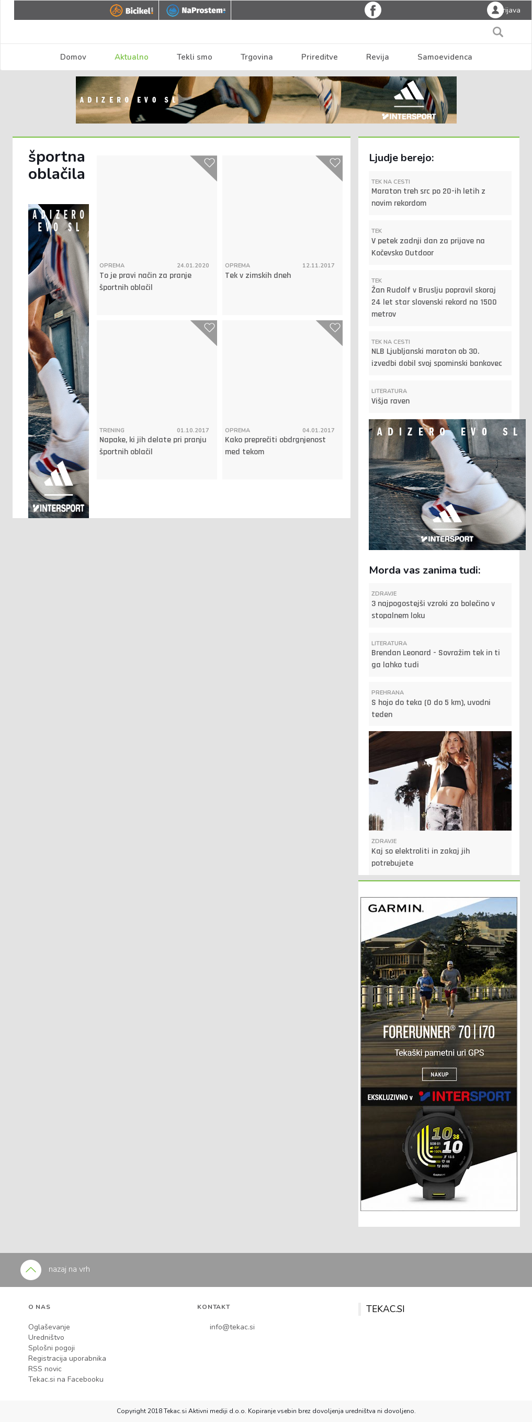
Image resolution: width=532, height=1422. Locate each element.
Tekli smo (194, 57)
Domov (73, 57)
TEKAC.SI (385, 1309)
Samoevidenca (444, 57)
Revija (377, 57)
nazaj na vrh (55, 1269)
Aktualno (132, 57)
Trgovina (257, 57)
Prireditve (319, 57)
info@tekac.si (232, 1327)
